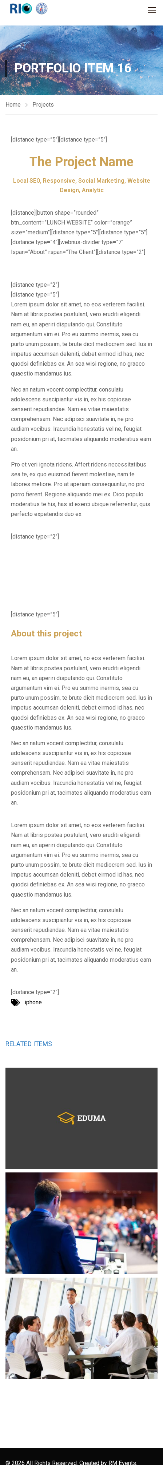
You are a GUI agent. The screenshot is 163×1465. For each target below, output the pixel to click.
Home (13, 104)
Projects (43, 104)
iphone (33, 1002)
